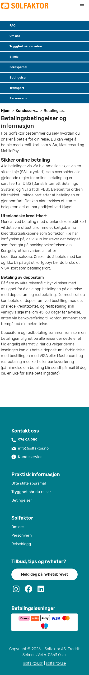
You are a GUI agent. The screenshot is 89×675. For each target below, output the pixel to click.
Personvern (14, 98)
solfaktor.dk (33, 663)
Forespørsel (14, 67)
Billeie (10, 56)
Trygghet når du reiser (22, 46)
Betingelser (14, 77)
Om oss (11, 36)
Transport (13, 88)
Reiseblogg (21, 544)
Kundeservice (30, 456)
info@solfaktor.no (33, 448)
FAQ (8, 25)
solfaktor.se (56, 663)
